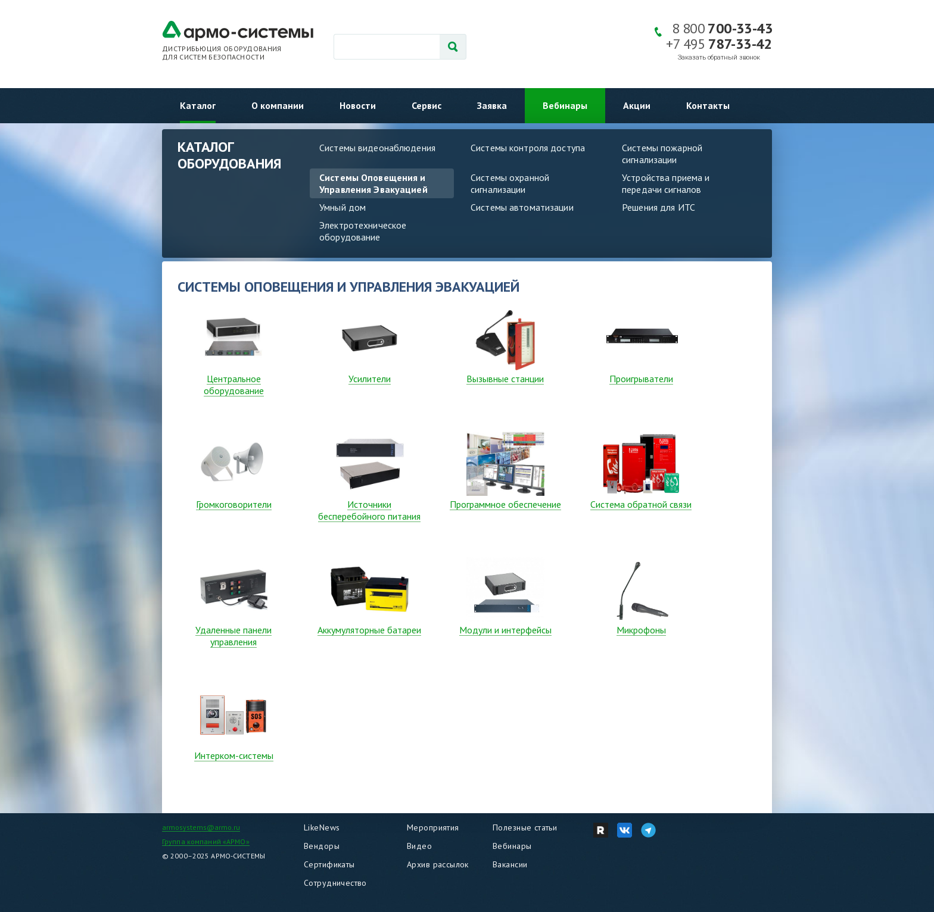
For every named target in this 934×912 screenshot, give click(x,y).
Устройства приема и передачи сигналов (665, 183)
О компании (277, 105)
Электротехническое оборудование (362, 231)
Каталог (198, 105)
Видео (419, 846)
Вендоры (322, 846)
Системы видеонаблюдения (377, 148)
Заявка (492, 105)
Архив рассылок (438, 864)
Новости (358, 105)
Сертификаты (329, 864)
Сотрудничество (335, 882)
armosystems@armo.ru (201, 827)
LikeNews (322, 827)
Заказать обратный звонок (719, 57)
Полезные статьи (525, 827)
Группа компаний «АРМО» (206, 841)
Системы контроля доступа (528, 148)
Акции (636, 105)
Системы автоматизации (522, 207)
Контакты (708, 105)
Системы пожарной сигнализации (662, 153)
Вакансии (510, 864)
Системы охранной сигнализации (510, 183)
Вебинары (565, 105)
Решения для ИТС (658, 207)
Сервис (426, 105)
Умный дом (342, 207)
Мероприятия (433, 827)
